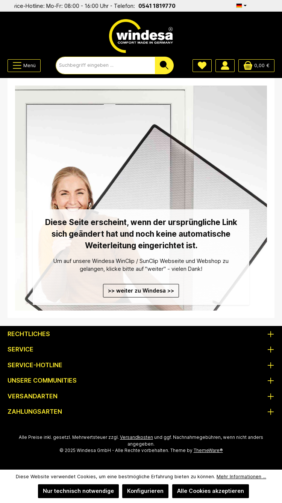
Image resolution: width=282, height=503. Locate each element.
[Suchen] (164, 65)
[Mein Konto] (225, 65)
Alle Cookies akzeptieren (210, 491)
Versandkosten (136, 437)
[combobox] (105, 65)
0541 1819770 (160, 6)
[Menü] (24, 65)
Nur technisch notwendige (78, 491)
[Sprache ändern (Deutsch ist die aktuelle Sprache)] (241, 6)
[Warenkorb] (256, 65)
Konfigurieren (145, 491)
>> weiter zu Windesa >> (141, 290)
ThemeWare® (208, 450)
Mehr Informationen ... (241, 476)
